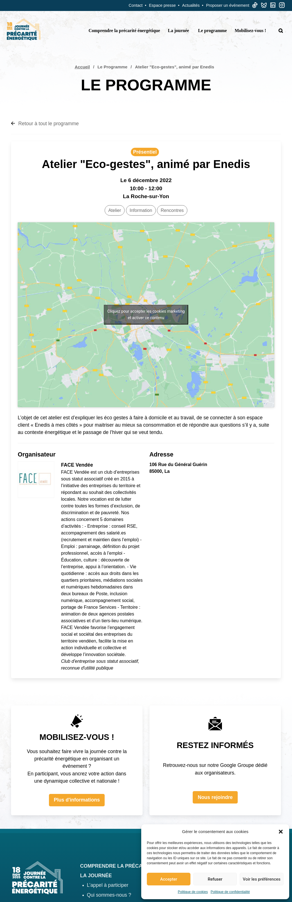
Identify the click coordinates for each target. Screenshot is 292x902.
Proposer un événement (227, 5)
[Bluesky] (263, 6)
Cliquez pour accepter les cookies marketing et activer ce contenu (146, 314)
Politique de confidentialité (230, 892)
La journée (178, 30)
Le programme (212, 30)
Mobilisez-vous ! (250, 30)
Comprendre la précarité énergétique (124, 30)
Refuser (215, 879)
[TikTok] (254, 6)
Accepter (168, 879)
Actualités (190, 5)
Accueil (82, 66)
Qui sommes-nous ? (109, 895)
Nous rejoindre (215, 797)
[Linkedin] (272, 6)
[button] (281, 831)
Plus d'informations (77, 800)
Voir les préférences (261, 879)
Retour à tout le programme (45, 123)
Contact (136, 5)
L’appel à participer (108, 885)
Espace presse (162, 5)
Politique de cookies (193, 892)
